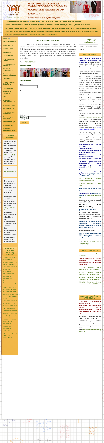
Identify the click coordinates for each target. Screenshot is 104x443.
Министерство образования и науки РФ (10, 283)
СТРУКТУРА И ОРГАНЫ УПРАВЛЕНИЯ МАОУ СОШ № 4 (20, 31)
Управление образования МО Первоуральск (8, 271)
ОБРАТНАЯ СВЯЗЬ (8, 48)
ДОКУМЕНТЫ (24, 21)
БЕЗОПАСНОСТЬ (8, 45)
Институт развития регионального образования (10, 321)
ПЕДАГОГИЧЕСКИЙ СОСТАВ (49, 34)
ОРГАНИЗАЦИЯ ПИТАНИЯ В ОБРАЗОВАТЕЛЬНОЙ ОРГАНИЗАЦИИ (79, 31)
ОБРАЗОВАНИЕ (35, 21)
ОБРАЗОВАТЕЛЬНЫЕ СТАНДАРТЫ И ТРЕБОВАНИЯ (56, 21)
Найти (82, 49)
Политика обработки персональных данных (9, 74)
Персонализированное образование (9, 112)
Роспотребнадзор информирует (8, 117)
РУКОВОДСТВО (76, 21)
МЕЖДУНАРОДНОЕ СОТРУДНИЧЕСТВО (48, 31)
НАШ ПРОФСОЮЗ (8, 55)
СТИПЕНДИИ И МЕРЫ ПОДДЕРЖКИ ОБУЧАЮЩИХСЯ (75, 25)
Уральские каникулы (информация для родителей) (10, 315)
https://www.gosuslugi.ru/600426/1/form (91, 117)
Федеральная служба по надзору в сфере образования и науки (10, 289)
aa (5, 171)
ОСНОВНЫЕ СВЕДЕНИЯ (12, 21)
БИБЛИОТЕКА (7, 52)
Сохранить (24, 122)
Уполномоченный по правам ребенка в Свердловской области (10, 264)
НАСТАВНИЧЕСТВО (8, 108)
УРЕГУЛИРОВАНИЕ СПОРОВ (8, 60)
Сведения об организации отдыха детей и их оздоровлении (22, 34)
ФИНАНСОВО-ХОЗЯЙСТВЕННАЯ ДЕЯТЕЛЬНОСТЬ (43, 28)
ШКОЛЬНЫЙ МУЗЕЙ (9, 105)
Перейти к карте (9, 154)
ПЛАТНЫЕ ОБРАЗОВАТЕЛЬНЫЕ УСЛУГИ (16, 28)
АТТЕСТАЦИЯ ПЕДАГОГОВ (7, 92)
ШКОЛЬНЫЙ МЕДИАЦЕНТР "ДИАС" (9, 129)
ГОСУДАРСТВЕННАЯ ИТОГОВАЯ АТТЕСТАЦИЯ (9, 84)
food (4, 96)
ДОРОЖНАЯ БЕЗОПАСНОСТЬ (8, 69)
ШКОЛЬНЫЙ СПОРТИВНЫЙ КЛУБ (9, 101)
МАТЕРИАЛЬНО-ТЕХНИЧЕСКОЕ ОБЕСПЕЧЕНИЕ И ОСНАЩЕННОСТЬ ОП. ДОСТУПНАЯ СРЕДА (32, 25)
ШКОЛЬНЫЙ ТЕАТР (8, 125)
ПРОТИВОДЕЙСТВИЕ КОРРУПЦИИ (9, 64)
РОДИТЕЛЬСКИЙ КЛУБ (9, 41)
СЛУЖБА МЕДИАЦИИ (9, 122)
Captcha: (23, 115)
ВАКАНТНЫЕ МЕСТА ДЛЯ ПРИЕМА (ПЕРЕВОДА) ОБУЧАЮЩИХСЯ (78, 28)
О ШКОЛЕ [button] (6, 38)
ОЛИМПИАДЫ (7, 78)
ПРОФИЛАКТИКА (8, 88)
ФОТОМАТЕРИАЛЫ (29, 62)
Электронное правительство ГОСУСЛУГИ (7, 328)
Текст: (22, 91)
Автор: (22, 84)
